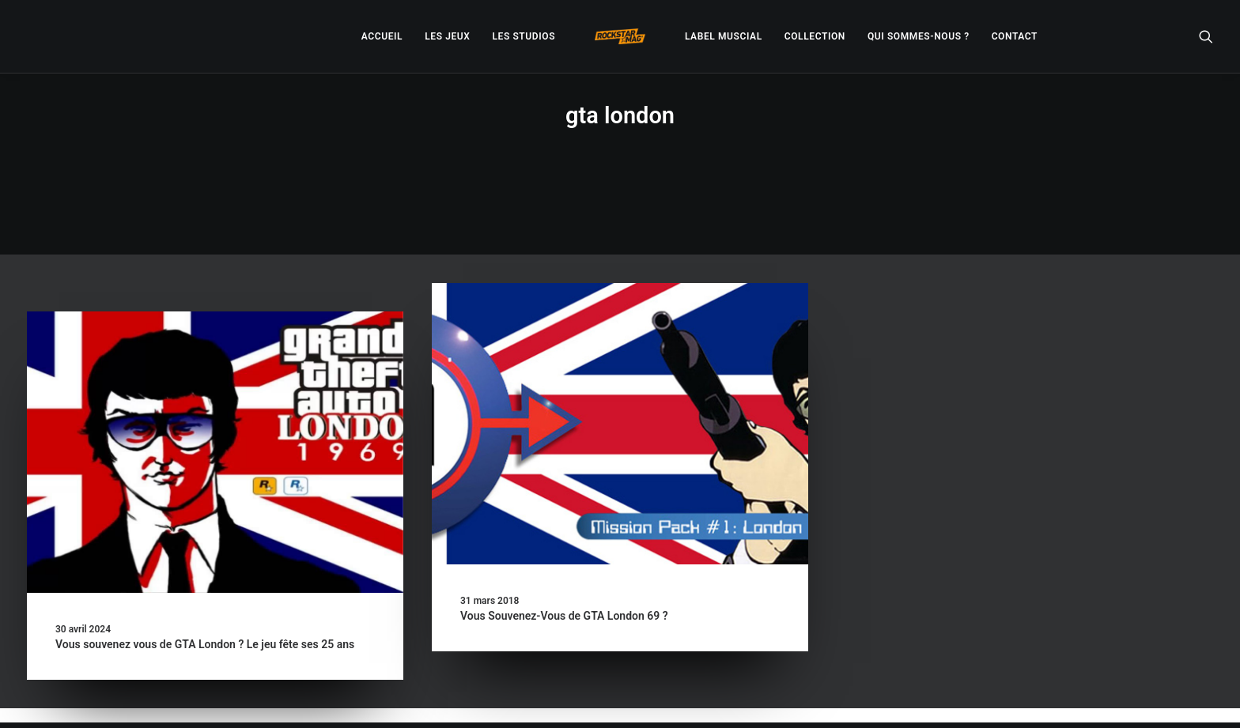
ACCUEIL (382, 36)
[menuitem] (382, 36)
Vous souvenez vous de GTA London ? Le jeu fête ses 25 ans (204, 589)
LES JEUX (447, 36)
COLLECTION (814, 36)
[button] (1206, 36)
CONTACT (1015, 36)
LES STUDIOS (523, 36)
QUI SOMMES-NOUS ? (919, 36)
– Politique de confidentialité (522, 697)
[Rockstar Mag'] (620, 36)
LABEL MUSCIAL (723, 36)
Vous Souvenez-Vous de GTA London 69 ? (564, 560)
